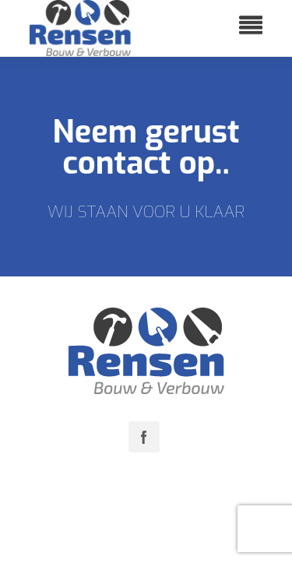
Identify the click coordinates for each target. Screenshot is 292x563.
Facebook (144, 436)
